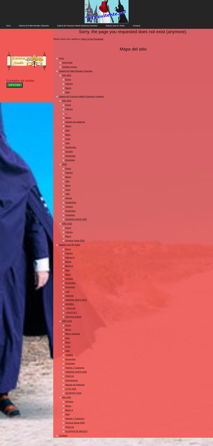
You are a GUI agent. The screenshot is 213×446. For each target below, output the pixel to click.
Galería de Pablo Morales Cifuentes (76, 71)
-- (66, 113)
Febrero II (70, 257)
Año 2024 (66, 101)
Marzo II (69, 266)
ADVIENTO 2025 (73, 393)
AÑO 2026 (67, 224)
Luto (67, 291)
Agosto (68, 198)
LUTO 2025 (70, 389)
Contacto (63, 435)
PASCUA (69, 376)
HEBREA (69, 304)
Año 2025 (66, 75)
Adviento (69, 296)
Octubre (69, 151)
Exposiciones (71, 380)
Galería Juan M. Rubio (69, 245)
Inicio (61, 58)
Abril (67, 92)
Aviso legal (67, 62)
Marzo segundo (72, 334)
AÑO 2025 (67, 321)
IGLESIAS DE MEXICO (76, 431)
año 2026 (66, 397)
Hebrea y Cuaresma (74, 368)
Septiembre (70, 147)
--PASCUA (70, 308)
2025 (64, 164)
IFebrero (69, 401)
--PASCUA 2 (71, 312)
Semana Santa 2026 (75, 240)
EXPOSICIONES (73, 317)
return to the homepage (92, 39)
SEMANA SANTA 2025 (76, 219)
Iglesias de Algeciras (75, 385)
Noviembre (70, 156)
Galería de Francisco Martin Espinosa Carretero (81, 96)
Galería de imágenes (75, 122)
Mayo (68, 135)
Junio (67, 139)
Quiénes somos (69, 67)
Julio (67, 143)
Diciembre (70, 160)
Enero (68, 79)
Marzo (68, 88)
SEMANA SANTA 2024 (76, 300)
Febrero (69, 84)
